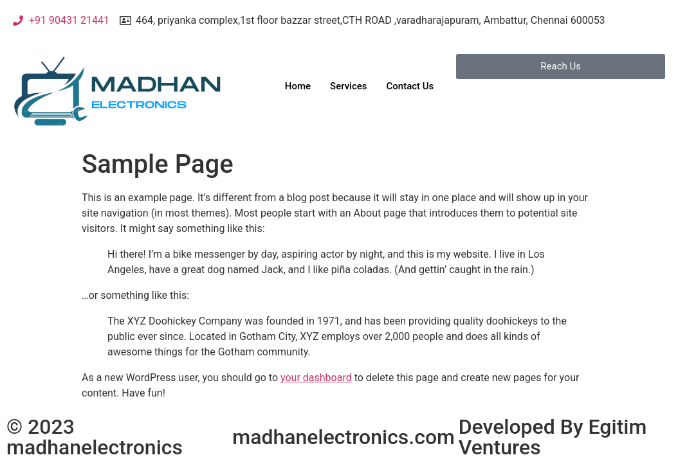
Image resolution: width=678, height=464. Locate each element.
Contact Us (410, 86)
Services (348, 86)
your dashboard (316, 377)
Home (298, 86)
